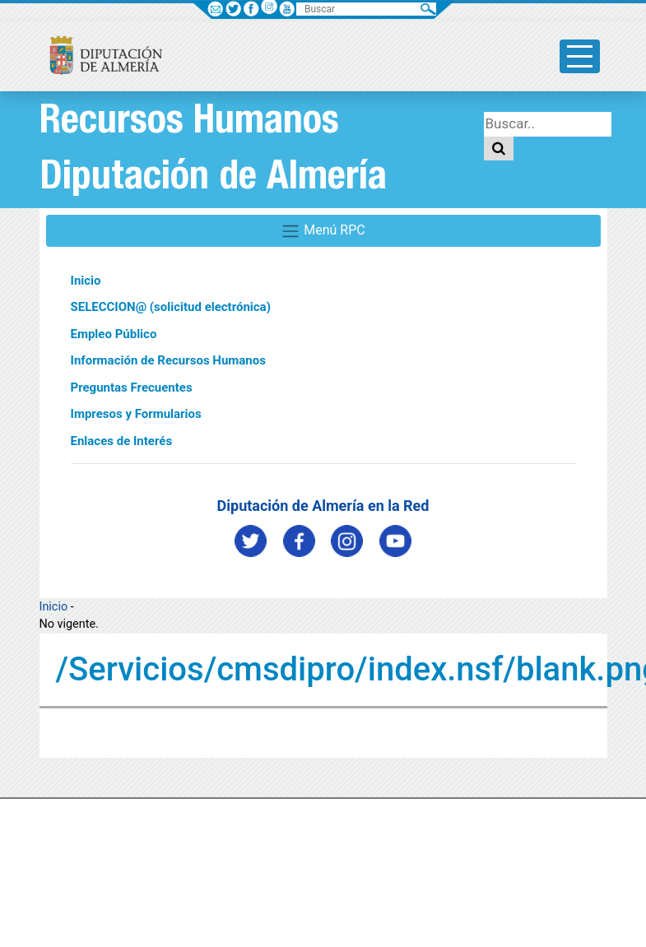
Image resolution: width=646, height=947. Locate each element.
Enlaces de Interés (122, 441)
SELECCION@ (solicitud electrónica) (171, 306)
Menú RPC (323, 231)
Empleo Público (114, 334)
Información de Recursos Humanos (168, 360)
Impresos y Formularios (136, 413)
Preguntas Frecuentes (132, 387)
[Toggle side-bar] (580, 56)
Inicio (86, 280)
